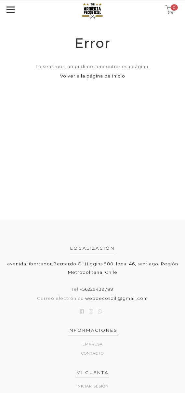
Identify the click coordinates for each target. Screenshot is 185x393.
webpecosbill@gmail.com (116, 298)
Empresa (93, 344)
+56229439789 (96, 289)
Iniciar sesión (92, 386)
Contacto (92, 353)
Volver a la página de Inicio (92, 75)
